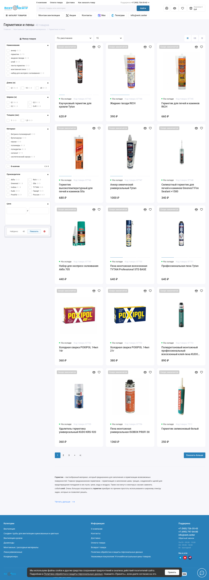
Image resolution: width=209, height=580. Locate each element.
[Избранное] (182, 8)
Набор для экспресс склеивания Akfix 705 (78, 267)
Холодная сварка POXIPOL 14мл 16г (78, 349)
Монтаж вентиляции (49, 15)
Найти (143, 8)
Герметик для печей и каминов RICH (180, 105)
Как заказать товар (86, 2)
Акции (71, 15)
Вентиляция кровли (13, 538)
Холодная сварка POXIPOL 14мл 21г (129, 349)
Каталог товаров (16, 15)
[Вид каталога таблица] (202, 38)
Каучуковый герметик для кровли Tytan (75, 105)
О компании (41, 2)
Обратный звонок (186, 538)
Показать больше (194, 455)
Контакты (87, 15)
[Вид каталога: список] (195, 38)
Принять (172, 572)
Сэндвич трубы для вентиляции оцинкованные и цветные (31, 533)
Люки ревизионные (13, 552)
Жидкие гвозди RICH (123, 103)
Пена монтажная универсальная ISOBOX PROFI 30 (130, 430)
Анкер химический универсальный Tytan (123, 186)
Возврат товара (98, 547)
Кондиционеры (11, 556)
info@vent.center (139, 15)
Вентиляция (9, 529)
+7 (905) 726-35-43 (135, 2)
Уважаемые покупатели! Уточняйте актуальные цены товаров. (121, 556)
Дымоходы (9, 543)
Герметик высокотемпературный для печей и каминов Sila (76, 188)
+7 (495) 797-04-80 (188, 531)
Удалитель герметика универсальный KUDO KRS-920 (77, 430)
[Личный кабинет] (167, 8)
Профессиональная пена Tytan (180, 265)
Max (102, 15)
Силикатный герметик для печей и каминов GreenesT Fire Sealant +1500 (180, 188)
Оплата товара (56, 2)
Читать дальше (65, 501)
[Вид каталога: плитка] (187, 38)
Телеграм (118, 15)
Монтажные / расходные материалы (21, 547)
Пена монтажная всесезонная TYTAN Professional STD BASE (128, 267)
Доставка (70, 2)
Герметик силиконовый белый (180, 428)
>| (80, 455)
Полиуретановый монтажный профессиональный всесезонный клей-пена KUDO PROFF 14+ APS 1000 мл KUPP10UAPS (179, 351)
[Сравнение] (174, 8)
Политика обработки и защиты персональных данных (73, 574)
